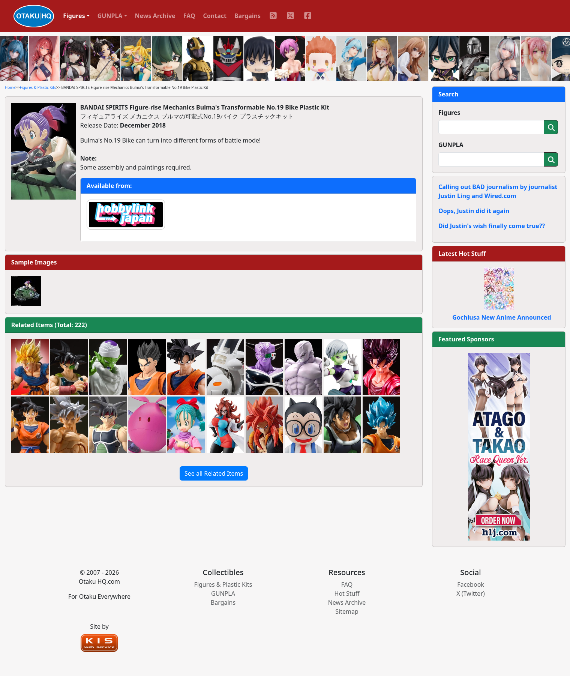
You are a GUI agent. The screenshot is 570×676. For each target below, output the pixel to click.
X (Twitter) (470, 593)
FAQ (189, 16)
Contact (214, 16)
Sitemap (346, 611)
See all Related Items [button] (213, 473)
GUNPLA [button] (110, 16)
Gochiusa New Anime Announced (501, 317)
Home (10, 87)
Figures (449, 112)
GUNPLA (451, 145)
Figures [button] (74, 16)
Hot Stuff (347, 593)
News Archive (155, 16)
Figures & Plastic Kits (38, 87)
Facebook (470, 584)
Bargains (247, 16)
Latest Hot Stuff (462, 253)
